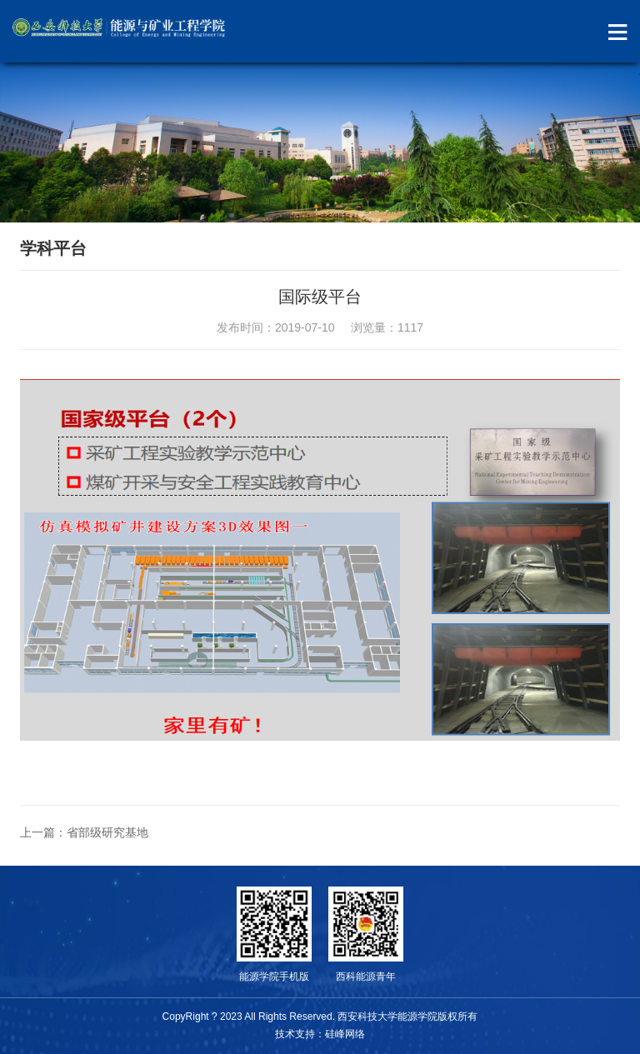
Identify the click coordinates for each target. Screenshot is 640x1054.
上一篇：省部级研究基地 (84, 832)
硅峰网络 (345, 1034)
